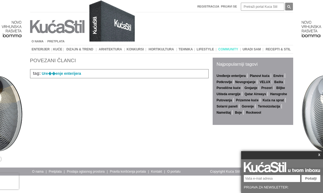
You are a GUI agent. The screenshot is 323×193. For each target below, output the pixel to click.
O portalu (173, 171)
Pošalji (311, 178)
